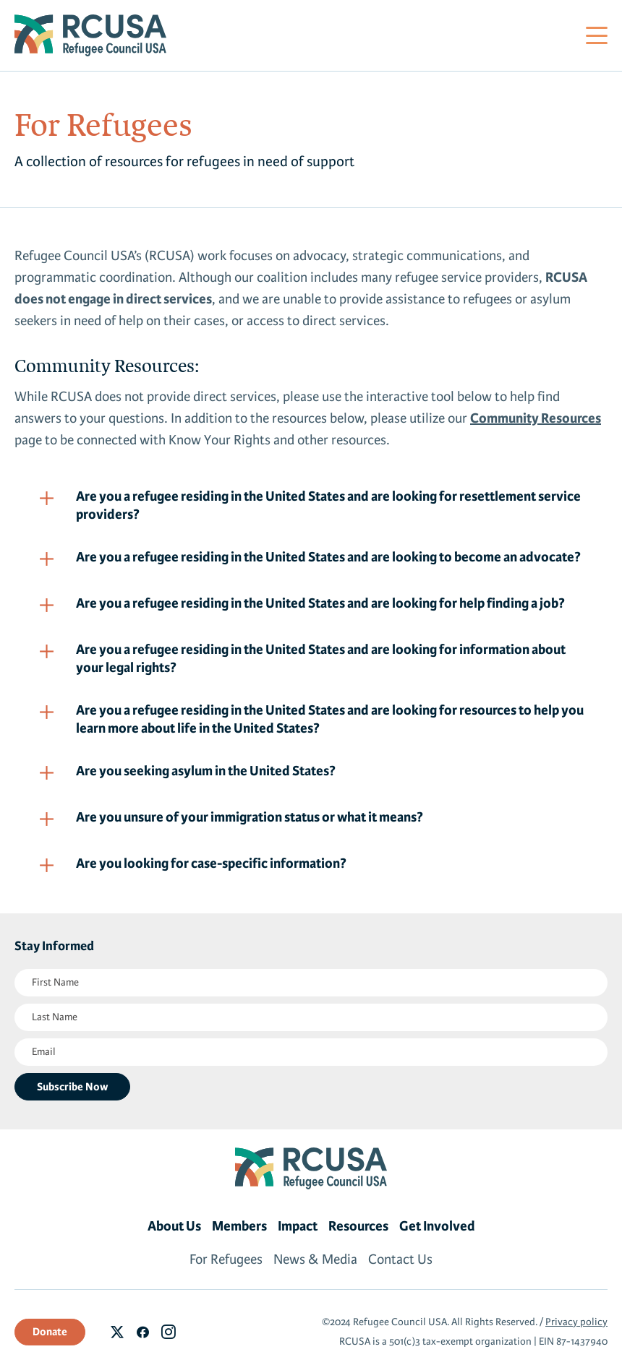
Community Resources (535, 418)
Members (239, 1226)
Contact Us (400, 1259)
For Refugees (226, 1259)
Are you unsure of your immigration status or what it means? (249, 817)
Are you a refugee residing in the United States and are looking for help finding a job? (320, 603)
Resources (358, 1226)
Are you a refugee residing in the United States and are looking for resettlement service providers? (328, 505)
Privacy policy (576, 1322)
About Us (174, 1226)
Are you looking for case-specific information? (211, 863)
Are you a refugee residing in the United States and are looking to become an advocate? (328, 557)
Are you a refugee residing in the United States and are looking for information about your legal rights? (321, 659)
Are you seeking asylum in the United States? (206, 771)
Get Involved (437, 1226)
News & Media (315, 1259)
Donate (50, 1331)
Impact (298, 1226)
